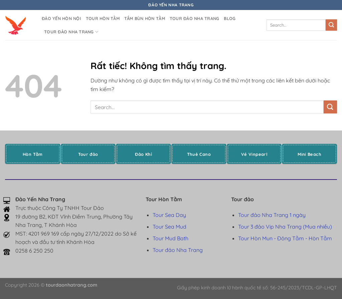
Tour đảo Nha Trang (194, 18)
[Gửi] (331, 25)
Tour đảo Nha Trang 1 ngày (272, 215)
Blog (229, 18)
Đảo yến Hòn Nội (61, 18)
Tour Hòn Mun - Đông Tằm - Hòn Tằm (285, 238)
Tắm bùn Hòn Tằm (144, 18)
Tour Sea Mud (169, 226)
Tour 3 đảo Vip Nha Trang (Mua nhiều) (285, 226)
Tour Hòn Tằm (103, 18)
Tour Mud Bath (170, 238)
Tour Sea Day (169, 215)
